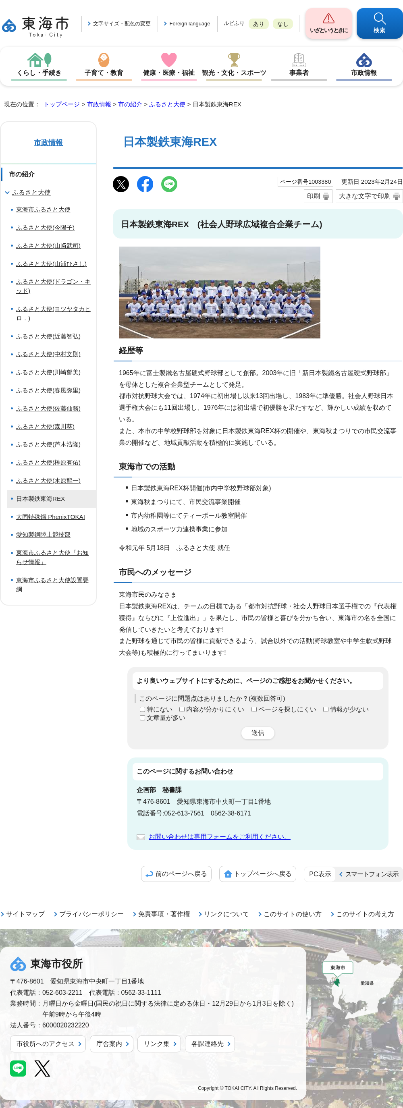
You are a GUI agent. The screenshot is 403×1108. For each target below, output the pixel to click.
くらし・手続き (39, 72)
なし (283, 24)
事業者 (299, 72)
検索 (380, 30)
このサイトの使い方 (293, 914)
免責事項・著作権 (164, 914)
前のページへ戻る (181, 873)
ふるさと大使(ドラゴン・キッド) (53, 286)
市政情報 (364, 72)
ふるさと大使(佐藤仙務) (48, 408)
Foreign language (189, 24)
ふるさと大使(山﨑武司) (48, 245)
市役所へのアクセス (46, 1043)
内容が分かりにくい (215, 709)
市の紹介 (130, 104)
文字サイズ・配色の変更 (122, 24)
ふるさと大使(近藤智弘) (48, 336)
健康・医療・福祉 (169, 72)
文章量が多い (166, 717)
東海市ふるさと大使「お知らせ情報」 (52, 557)
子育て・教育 (104, 72)
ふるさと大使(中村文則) (48, 354)
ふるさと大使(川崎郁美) (48, 372)
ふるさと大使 (167, 104)
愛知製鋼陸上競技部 (43, 534)
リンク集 (157, 1043)
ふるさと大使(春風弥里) (48, 390)
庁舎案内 (109, 1043)
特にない (159, 709)
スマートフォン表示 (372, 874)
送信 (257, 732)
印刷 (313, 196)
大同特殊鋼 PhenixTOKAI (50, 516)
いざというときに (328, 30)
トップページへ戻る (263, 873)
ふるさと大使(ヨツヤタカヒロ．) (53, 313)
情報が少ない (349, 709)
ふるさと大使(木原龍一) (48, 480)
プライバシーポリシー (91, 914)
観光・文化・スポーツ (234, 72)
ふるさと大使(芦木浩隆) (48, 444)
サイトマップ (25, 914)
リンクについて (226, 914)
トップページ (62, 104)
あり (258, 24)
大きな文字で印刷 (365, 196)
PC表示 (320, 874)
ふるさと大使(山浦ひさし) (51, 263)
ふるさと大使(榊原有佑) (48, 462)
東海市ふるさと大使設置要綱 (52, 585)
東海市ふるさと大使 (43, 209)
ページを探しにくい (287, 709)
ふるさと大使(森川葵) (45, 426)
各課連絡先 (207, 1043)
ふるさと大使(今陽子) (45, 227)
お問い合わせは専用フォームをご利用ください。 (220, 836)
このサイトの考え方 (365, 914)
